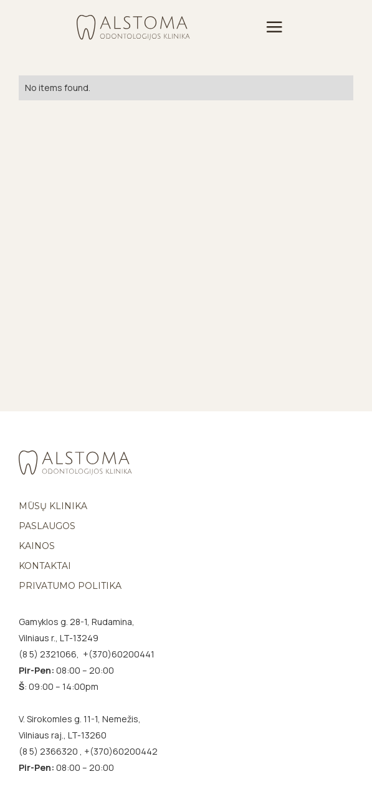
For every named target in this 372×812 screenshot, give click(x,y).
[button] (274, 27)
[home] (133, 27)
